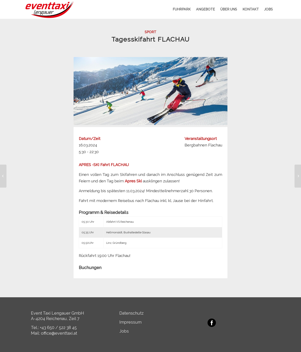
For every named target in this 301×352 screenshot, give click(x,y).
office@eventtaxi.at (59, 333)
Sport (150, 32)
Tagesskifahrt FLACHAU (150, 39)
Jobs (124, 331)
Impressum (130, 322)
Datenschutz (131, 313)
